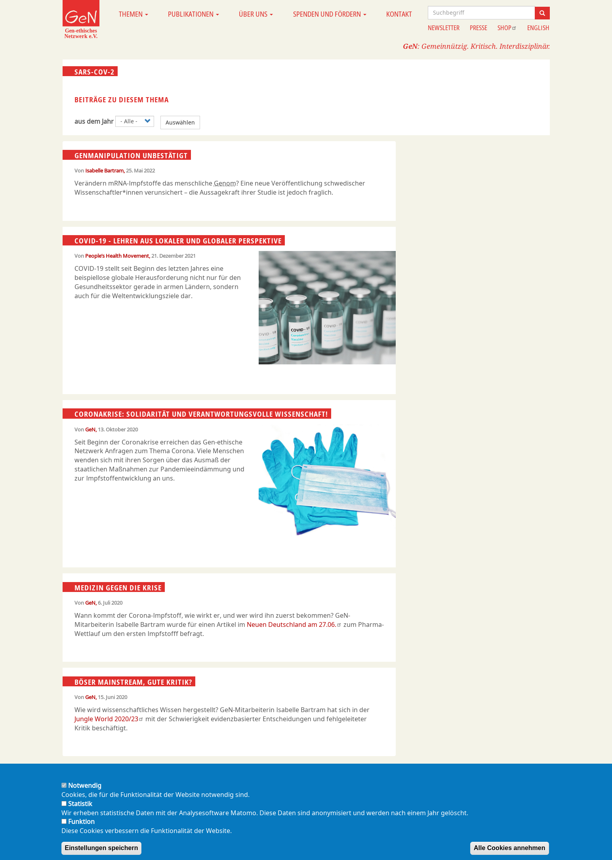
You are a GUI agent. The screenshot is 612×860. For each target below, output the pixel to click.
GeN (90, 429)
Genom (225, 183)
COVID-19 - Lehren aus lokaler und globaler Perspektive (178, 240)
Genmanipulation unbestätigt (131, 155)
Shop (507, 27)
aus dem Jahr (94, 121)
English (538, 27)
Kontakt (399, 14)
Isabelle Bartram (104, 170)
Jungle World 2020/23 (109, 718)
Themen (133, 14)
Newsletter (443, 27)
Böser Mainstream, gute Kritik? (133, 681)
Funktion (81, 830)
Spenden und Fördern (329, 14)
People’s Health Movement (117, 255)
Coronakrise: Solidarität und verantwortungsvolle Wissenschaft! (201, 414)
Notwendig (84, 793)
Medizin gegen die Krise (118, 587)
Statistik (80, 811)
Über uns (256, 14)
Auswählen (180, 122)
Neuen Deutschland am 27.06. (294, 624)
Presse (478, 27)
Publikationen (193, 14)
